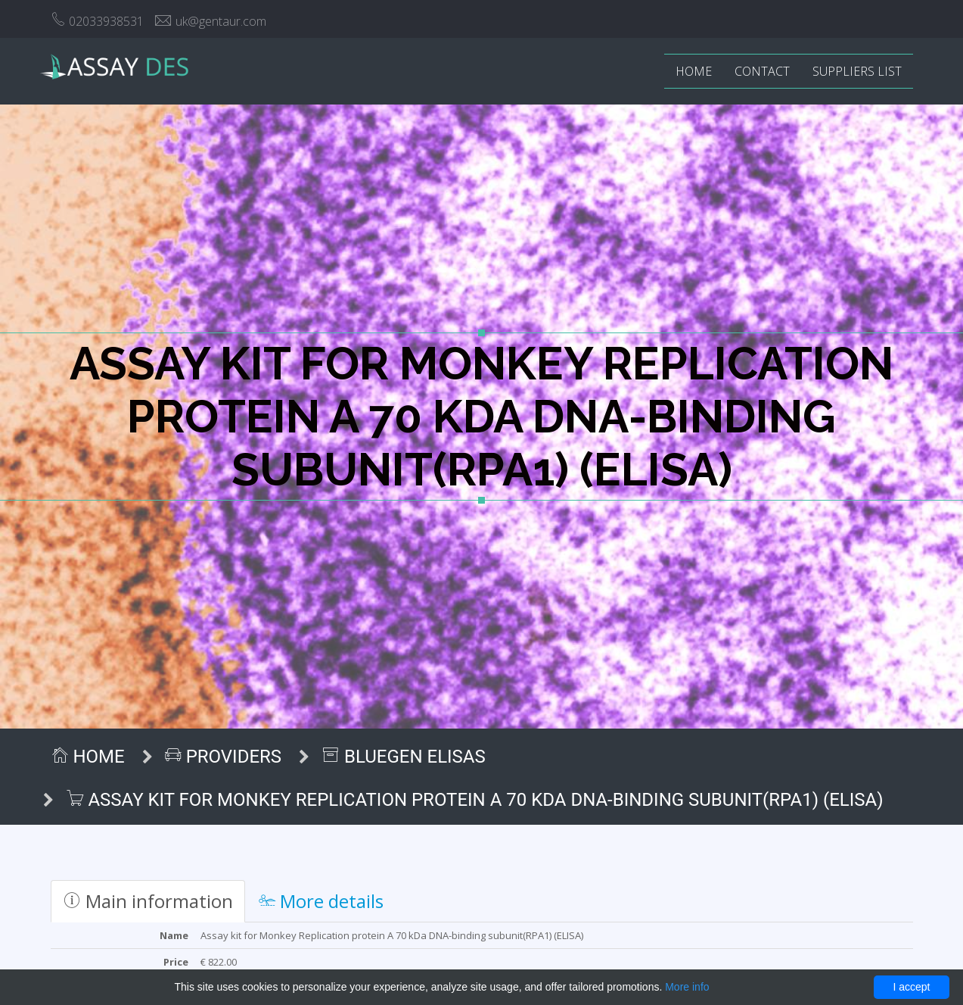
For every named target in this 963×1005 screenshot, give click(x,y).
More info (687, 987)
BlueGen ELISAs (404, 756)
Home (694, 71)
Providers (223, 756)
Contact (762, 71)
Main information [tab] (148, 900)
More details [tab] (321, 900)
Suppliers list (857, 71)
